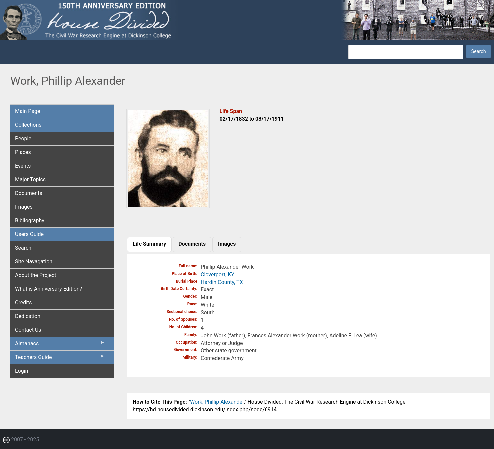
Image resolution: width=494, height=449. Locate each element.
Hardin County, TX (222, 282)
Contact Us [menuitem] (28, 330)
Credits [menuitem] (23, 302)
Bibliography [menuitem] (29, 220)
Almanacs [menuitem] (60, 345)
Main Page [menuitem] (27, 111)
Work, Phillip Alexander (217, 402)
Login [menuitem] (21, 371)
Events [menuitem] (23, 166)
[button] (168, 205)
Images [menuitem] (24, 207)
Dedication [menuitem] (27, 316)
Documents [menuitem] (28, 193)
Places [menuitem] (23, 152)
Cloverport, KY (217, 274)
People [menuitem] (23, 138)
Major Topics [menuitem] (30, 179)
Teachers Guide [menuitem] (60, 358)
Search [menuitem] (23, 248)
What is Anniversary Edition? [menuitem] (48, 289)
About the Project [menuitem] (35, 275)
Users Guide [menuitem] (29, 234)
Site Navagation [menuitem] (33, 261)
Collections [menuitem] (28, 125)
